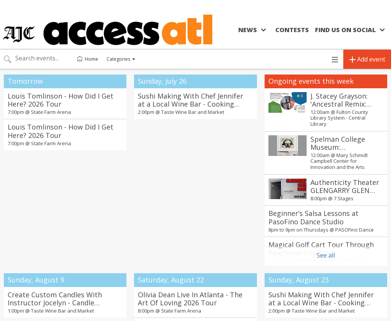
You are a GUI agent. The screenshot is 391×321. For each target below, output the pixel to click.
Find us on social (345, 30)
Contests (292, 30)
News (247, 30)
